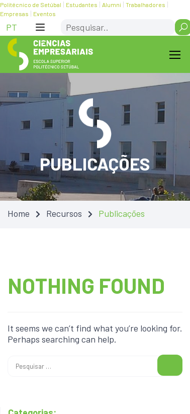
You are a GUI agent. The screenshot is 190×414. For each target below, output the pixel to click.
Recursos (64, 213)
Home (19, 213)
